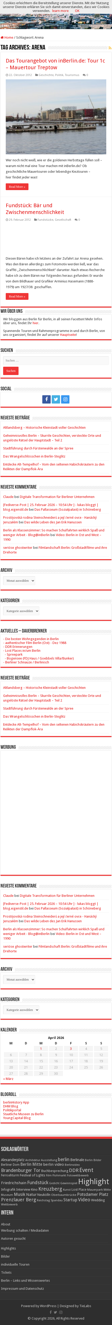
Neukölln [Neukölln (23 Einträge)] (43, 1195)
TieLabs (85, 1306)
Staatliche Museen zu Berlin (23, 1114)
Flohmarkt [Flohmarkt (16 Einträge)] (59, 1175)
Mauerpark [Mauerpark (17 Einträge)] (95, 1189)
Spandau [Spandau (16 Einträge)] (57, 1200)
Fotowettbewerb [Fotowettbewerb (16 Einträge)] (78, 1175)
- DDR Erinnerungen (17, 647)
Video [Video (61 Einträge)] (84, 1199)
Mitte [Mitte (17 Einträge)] (107, 1189)
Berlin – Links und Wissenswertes (25, 1280)
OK (77, 11)
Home (7, 37)
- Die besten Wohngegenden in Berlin (31, 639)
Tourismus (72, 75)
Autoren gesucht (13, 1238)
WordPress (48, 1306)
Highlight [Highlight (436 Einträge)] (93, 1181)
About (5, 1224)
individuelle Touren (15, 1264)
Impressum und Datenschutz (22, 1289)
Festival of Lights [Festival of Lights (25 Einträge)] (32, 1175)
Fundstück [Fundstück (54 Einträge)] (37, 1182)
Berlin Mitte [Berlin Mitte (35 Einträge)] (31, 1164)
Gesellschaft (63, 219)
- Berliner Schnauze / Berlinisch (26, 662)
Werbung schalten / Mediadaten (25, 1230)
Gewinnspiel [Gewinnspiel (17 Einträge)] (68, 1183)
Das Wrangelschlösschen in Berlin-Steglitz (34, 456)
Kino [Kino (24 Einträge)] (34, 1189)
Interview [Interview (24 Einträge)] (23, 1189)
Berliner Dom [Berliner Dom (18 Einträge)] (10, 1165)
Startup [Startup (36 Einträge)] (70, 1200)
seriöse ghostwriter (17, 548)
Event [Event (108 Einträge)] (86, 1170)
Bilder (5, 1256)
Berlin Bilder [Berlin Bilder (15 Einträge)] (93, 1160)
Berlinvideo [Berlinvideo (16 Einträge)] (72, 1165)
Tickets (6, 1272)
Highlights (8, 1248)
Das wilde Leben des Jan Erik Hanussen (53, 522)
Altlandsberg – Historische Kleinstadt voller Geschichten (44, 427)
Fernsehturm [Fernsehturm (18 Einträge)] (10, 1175)
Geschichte (46, 75)
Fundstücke (45, 219)
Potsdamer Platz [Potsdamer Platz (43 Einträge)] (92, 1194)
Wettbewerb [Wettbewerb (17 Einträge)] (9, 1204)
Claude (8, 497)
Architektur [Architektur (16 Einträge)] (32, 1160)
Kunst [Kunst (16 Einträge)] (67, 1189)
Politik (59, 75)
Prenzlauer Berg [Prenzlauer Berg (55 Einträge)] (18, 1199)
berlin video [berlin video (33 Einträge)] (53, 1164)
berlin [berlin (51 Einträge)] (63, 1159)
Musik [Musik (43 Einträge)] (19, 1194)
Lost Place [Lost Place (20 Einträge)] (79, 1189)
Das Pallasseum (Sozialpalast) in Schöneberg (67, 509)
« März (8, 1079)
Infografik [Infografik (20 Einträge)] (8, 1189)
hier (35, 323)
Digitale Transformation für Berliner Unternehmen (57, 497)
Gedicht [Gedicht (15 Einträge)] (54, 1183)
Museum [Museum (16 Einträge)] (7, 1195)
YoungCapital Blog (17, 1118)
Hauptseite (68, 335)
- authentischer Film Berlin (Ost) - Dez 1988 (34, 643)
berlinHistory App (16, 1102)
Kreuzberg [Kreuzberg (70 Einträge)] (50, 1189)
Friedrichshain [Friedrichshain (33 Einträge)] (13, 1183)
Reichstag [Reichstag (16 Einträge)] (43, 1200)
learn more (60, 11)
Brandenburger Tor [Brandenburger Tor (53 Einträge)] (20, 1170)
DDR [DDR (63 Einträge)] (74, 1170)
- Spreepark (12, 654)
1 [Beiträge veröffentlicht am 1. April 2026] (41, 1049)
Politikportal (12, 1110)
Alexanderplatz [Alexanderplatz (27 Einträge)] (13, 1160)
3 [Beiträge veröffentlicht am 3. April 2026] (71, 1049)
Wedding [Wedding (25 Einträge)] (98, 1200)
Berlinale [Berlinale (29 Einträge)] (77, 1160)
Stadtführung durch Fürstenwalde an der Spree (38, 448)
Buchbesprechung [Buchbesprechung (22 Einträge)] (54, 1171)
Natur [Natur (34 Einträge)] (31, 1194)
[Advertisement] (56, 808)
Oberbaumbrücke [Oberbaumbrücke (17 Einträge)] (63, 1195)
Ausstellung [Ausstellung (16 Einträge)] (49, 1160)
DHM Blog (10, 1106)
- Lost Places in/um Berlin (21, 651)
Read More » (17, 187)
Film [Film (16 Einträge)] (49, 1175)
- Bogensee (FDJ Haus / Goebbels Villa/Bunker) (38, 658)
